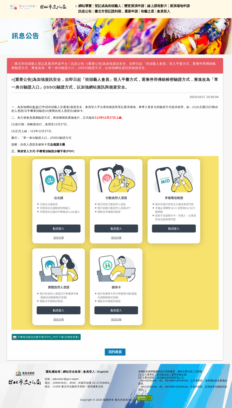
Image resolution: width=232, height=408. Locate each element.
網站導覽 (85, 6)
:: (76, 6)
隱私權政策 (53, 371)
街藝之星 (147, 11)
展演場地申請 (180, 6)
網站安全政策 (72, 371)
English (102, 371)
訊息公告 (85, 11)
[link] (115, 352)
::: (13, 63)
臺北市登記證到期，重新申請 (116, 11)
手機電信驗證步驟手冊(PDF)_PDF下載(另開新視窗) (48, 337)
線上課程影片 (157, 6)
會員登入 (163, 11)
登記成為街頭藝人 (108, 6)
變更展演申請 (134, 6)
